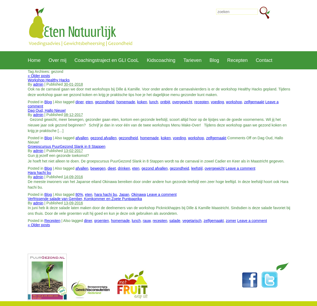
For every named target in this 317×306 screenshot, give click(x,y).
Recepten (237, 60)
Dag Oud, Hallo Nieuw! (47, 110)
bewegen (98, 168)
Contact (264, 60)
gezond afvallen (103, 138)
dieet (112, 168)
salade (174, 220)
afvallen (82, 138)
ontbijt (165, 102)
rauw (147, 220)
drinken (124, 168)
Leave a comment (240, 168)
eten (89, 102)
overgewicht (182, 102)
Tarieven (192, 60)
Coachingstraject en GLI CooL (106, 60)
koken (142, 102)
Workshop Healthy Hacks (49, 80)
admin (38, 84)
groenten (101, 220)
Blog (214, 60)
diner (80, 102)
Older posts (39, 76)
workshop (234, 102)
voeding (217, 102)
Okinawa (138, 194)
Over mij (57, 60)
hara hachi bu (105, 194)
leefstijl (197, 168)
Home (34, 60)
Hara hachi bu (39, 172)
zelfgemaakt (254, 102)
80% (79, 194)
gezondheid (104, 102)
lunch (153, 102)
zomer (231, 220)
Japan (124, 194)
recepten (201, 102)
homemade (125, 102)
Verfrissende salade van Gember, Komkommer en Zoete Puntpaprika (85, 199)
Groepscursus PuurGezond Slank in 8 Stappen (66, 146)
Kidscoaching (161, 60)
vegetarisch (192, 220)
